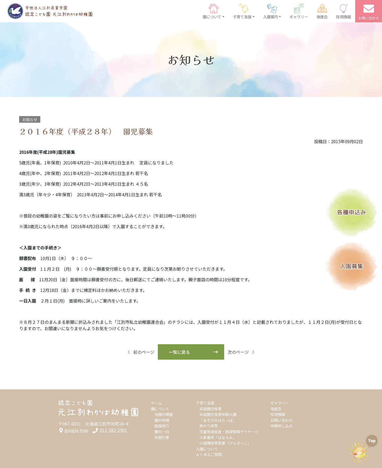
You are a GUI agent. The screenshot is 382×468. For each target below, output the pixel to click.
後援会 (275, 408)
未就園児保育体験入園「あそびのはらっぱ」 (217, 417)
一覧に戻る (179, 352)
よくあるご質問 (209, 454)
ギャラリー (279, 403)
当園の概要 (163, 414)
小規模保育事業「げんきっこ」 (225, 443)
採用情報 (277, 414)
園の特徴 (161, 420)
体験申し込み (281, 425)
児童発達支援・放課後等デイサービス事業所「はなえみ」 (229, 434)
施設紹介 (161, 425)
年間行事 (161, 437)
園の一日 (161, 431)
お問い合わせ (281, 420)
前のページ (140, 352)
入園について (207, 449)
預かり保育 (208, 425)
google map (73, 430)
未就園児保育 (210, 408)
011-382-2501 (110, 430)
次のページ (241, 352)
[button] (214, 11)
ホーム (156, 403)
